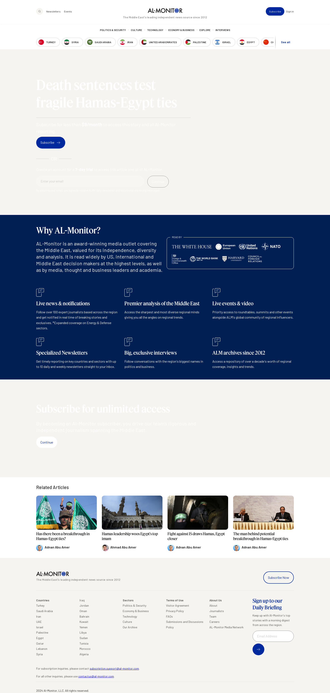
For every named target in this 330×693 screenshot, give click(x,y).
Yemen (84, 627)
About (213, 605)
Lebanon (41, 648)
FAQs (169, 616)
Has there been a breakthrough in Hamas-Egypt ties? (63, 536)
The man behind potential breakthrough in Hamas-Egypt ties (260, 536)
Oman (83, 611)
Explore (205, 30)
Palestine (42, 632)
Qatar (40, 643)
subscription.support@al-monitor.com (114, 668)
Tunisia (84, 643)
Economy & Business (181, 30)
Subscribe (275, 11)
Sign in (290, 11)
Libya (83, 632)
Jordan (84, 605)
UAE (39, 621)
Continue (46, 442)
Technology (155, 30)
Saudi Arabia (44, 611)
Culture (136, 30)
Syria (39, 654)
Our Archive (130, 627)
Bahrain (84, 616)
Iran (38, 616)
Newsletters (53, 11)
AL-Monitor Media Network (226, 627)
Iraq (82, 600)
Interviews (223, 30)
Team (212, 616)
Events (68, 11)
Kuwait (84, 621)
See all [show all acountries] (285, 42)
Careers (214, 621)
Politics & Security (113, 30)
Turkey (40, 605)
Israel (39, 627)
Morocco (85, 648)
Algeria (84, 654)
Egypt (40, 638)
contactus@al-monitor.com (96, 676)
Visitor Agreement (177, 605)
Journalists (216, 611)
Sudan (84, 638)
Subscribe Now (278, 577)
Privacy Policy (175, 611)
